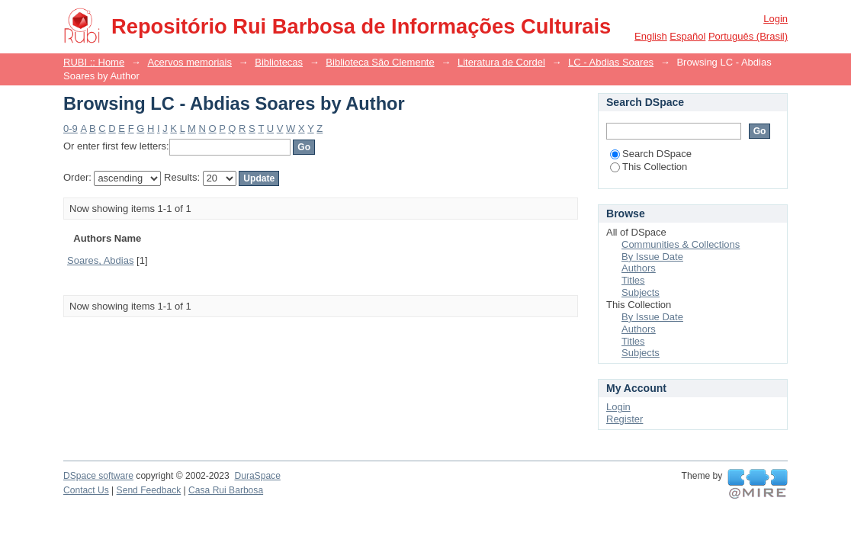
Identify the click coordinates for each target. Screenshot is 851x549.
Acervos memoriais (189, 62)
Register (624, 419)
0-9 (70, 128)
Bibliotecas (279, 62)
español (687, 36)
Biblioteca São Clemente (380, 62)
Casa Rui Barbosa (225, 490)
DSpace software (98, 475)
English (650, 36)
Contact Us (86, 490)
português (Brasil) (748, 36)
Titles (633, 280)
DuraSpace (257, 475)
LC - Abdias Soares (611, 62)
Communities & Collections (680, 244)
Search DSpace (651, 153)
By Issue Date (652, 256)
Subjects (640, 292)
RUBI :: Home (93, 62)
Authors (638, 268)
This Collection (648, 166)
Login (775, 18)
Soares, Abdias (100, 260)
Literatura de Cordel (501, 62)
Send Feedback (149, 490)
